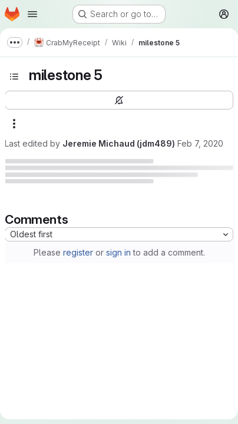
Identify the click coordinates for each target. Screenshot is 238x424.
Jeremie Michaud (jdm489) (118, 143)
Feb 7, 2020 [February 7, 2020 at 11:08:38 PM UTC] (200, 143)
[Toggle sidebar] (14, 76)
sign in (118, 252)
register (78, 252)
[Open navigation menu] (32, 14)
